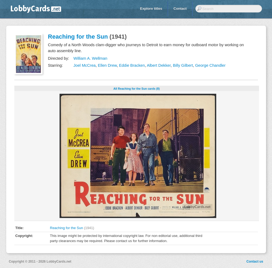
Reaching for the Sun (78, 36)
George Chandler (210, 65)
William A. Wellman (90, 58)
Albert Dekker (159, 65)
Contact (179, 8)
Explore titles (151, 8)
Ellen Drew (107, 65)
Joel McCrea (84, 65)
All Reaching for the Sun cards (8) (136, 88)
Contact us (254, 261)
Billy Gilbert (183, 65)
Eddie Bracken (132, 65)
